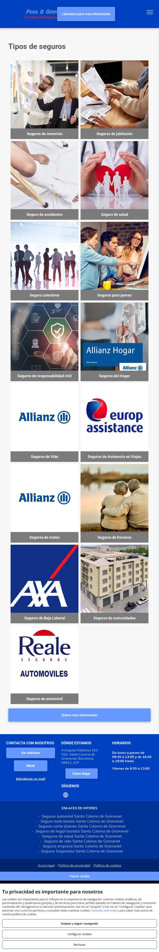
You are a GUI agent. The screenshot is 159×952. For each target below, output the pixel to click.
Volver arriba (79, 876)
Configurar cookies (79, 934)
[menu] (150, 12)
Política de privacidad (74, 865)
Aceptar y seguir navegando (79, 923)
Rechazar (79, 945)
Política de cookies (107, 865)
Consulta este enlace (105, 910)
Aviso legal (46, 865)
